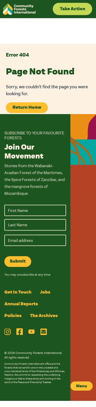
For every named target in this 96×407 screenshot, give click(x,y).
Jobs (45, 292)
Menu (81, 386)
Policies (13, 316)
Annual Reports (21, 304)
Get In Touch (17, 292)
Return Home (27, 107)
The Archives (44, 316)
